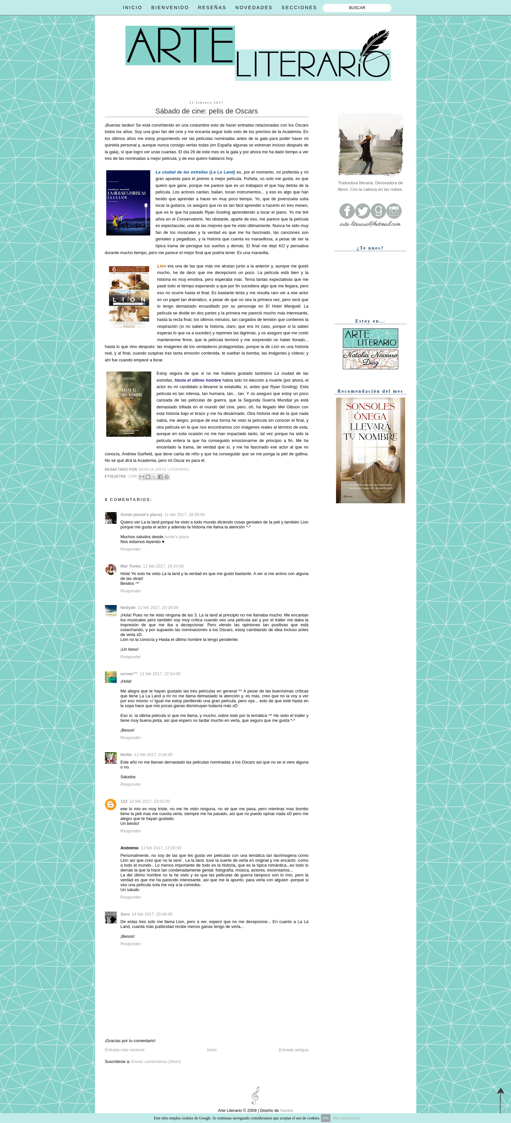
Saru (125, 914)
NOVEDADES (254, 7)
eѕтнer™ (129, 673)
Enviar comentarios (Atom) (156, 1061)
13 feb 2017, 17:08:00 (160, 847)
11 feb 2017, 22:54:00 (160, 673)
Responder (131, 549)
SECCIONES (299, 7)
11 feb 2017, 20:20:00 (158, 607)
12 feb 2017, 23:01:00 (149, 801)
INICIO (133, 7)
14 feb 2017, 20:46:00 (152, 914)
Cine (133, 476)
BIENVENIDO (170, 7)
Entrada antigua (294, 1049)
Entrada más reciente (125, 1049)
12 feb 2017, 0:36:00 (153, 754)
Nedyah (128, 607)
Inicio (212, 1049)
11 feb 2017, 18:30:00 (184, 514)
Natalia (286, 1110)
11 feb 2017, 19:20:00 (163, 566)
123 (124, 801)
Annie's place (176, 536)
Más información (346, 1118)
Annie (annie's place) (141, 514)
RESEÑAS (212, 7)
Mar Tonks (131, 566)
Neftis (126, 754)
